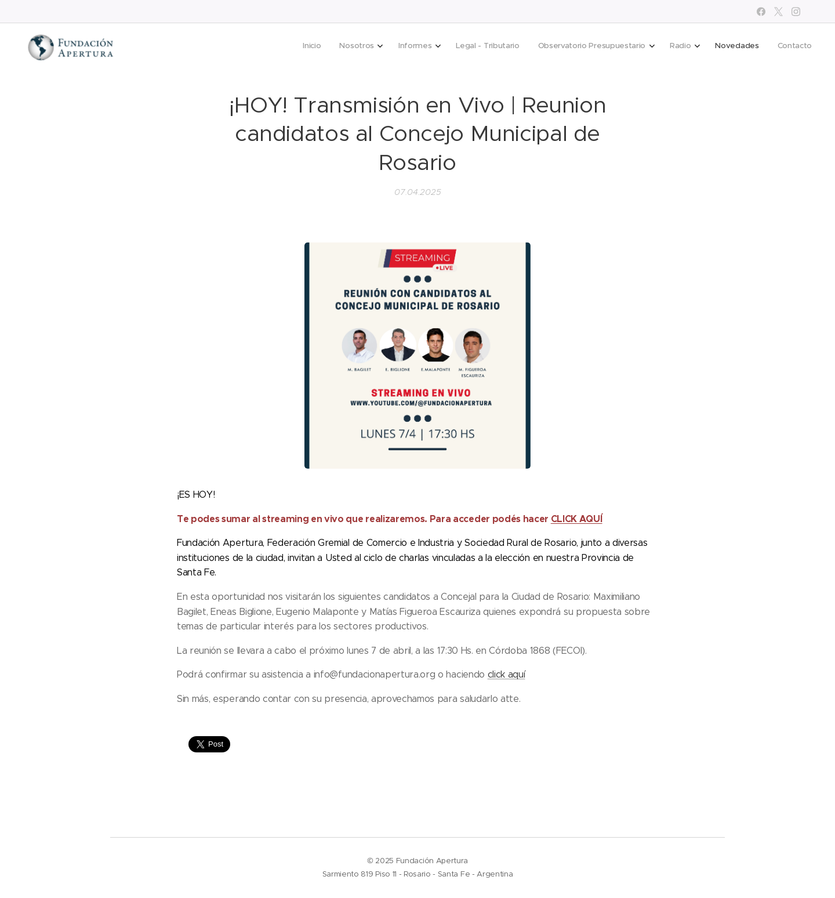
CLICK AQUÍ (576, 518)
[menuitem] (662, 46)
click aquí (506, 674)
